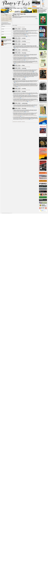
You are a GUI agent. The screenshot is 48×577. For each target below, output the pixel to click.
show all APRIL (19, 121)
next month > (23, 121)
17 (9, 18)
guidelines (43, 4)
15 (6, 18)
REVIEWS (18, 8)
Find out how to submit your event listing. (25, 39)
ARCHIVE (41, 8)
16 (7, 18)
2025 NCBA (7, 8)
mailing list (43, 6)
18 (10, 18)
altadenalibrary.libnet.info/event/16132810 (18, 77)
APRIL (6, 14)
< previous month (15, 121)
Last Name (2, 31)
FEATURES (14, 8)
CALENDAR (29, 8)
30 (7, 20)
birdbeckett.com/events (22, 36)
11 (10, 17)
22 (6, 19)
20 (3, 19)
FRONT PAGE (3, 8)
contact (43, 5)
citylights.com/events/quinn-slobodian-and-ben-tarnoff (19, 101)
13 (3, 18)
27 (3, 20)
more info (5, 41)
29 (6, 20)
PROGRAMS (25, 8)
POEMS (21, 8)
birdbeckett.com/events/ (25, 119)
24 (9, 19)
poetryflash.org (34, 81)
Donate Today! (34, 6)
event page (29, 36)
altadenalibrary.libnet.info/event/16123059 (33, 47)
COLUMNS (11, 8)
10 (9, 17)
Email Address (3, 26)
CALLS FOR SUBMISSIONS (35, 8)
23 (7, 19)
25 (10, 19)
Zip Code (2, 34)
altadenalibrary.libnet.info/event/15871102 (18, 56)
